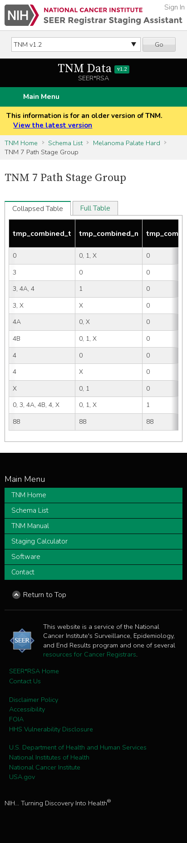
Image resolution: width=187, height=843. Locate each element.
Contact (22, 572)
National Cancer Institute (44, 767)
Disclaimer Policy (33, 699)
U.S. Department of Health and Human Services (78, 747)
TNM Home (21, 142)
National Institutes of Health (49, 757)
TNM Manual (30, 525)
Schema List (65, 142)
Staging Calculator (39, 541)
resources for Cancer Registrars (89, 654)
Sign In (174, 7)
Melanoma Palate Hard (126, 142)
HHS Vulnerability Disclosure (51, 729)
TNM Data (94, 68)
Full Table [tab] (95, 208)
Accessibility (27, 709)
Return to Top (44, 595)
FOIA (16, 719)
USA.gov (22, 776)
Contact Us (25, 681)
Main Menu (41, 97)
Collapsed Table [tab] (37, 209)
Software (25, 556)
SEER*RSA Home (34, 671)
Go (159, 44)
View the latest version (52, 125)
